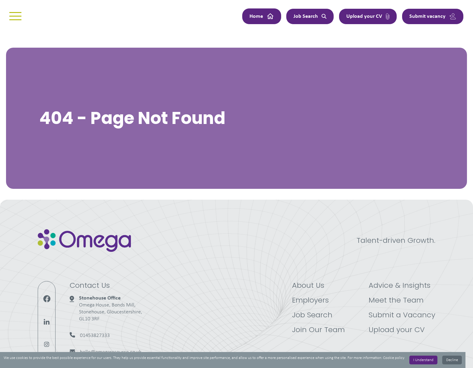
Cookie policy (394, 358)
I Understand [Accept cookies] (423, 360)
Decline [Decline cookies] (452, 360)
